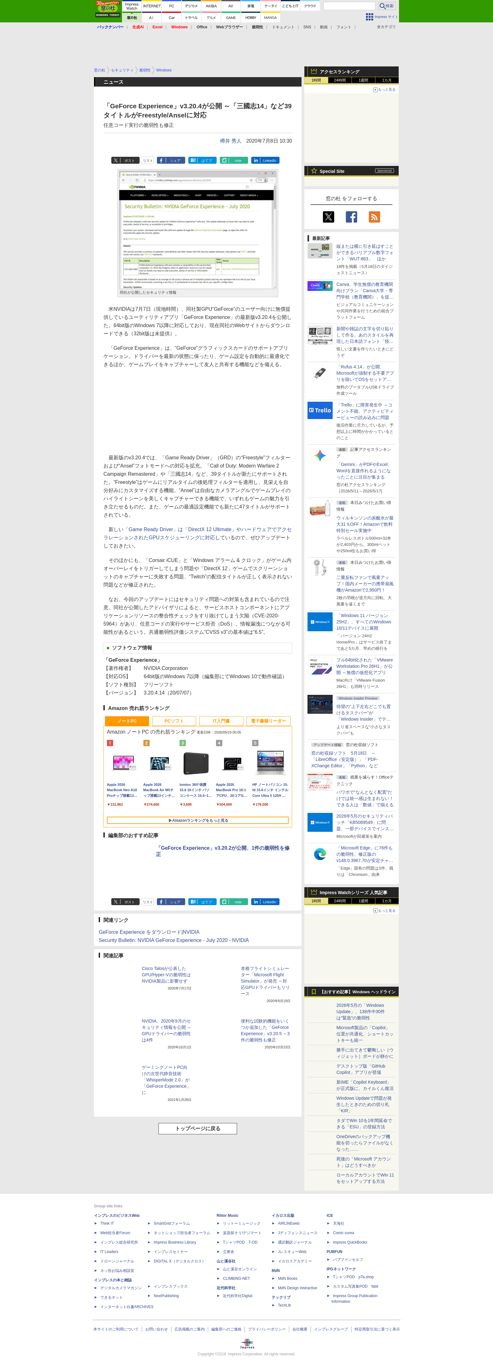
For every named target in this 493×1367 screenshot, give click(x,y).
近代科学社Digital (237, 1296)
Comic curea (343, 1233)
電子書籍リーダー (268, 720)
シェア (175, 160)
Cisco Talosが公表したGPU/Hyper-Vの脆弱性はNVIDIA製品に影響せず (166, 975)
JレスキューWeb (292, 1252)
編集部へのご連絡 (226, 1329)
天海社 (338, 1223)
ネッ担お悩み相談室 (117, 1270)
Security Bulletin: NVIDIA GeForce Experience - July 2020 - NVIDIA (174, 940)
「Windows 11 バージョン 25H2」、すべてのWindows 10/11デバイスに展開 (363, 622)
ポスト (130, 160)
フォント (344, 27)
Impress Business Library (175, 1242)
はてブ (207, 160)
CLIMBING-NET (236, 1278)
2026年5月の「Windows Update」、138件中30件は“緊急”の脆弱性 (360, 1011)
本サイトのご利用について (116, 1329)
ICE (330, 1215)
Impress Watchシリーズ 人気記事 (353, 892)
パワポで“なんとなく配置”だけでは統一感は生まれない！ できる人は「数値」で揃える (365, 798)
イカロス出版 (283, 1215)
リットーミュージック (242, 1223)
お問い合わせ (156, 1329)
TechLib (284, 1305)
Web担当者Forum (115, 1233)
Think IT (107, 1223)
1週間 (363, 80)
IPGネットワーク (341, 1269)
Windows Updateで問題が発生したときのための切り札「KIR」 (364, 1104)
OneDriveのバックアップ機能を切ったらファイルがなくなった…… (365, 1143)
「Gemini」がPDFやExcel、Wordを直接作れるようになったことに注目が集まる (364, 470)
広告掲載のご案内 (189, 1329)
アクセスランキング (339, 71)
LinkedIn (269, 160)
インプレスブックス (171, 1286)
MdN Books (287, 1278)
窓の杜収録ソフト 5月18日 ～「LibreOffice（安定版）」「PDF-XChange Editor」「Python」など (344, 759)
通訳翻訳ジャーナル (295, 1242)
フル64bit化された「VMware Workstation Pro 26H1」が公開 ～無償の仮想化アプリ (364, 666)
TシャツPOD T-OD (240, 1242)
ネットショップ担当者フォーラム (182, 1233)
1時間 (316, 80)
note (238, 160)
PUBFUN (334, 1252)
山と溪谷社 (226, 1261)
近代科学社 (226, 1288)
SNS (307, 27)
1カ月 (387, 80)
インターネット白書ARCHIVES (126, 1307)
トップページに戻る (197, 1128)
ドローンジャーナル (117, 1261)
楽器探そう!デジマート (242, 1233)
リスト (148, 160)
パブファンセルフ (348, 1259)
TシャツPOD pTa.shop (353, 1277)
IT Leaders (109, 1252)
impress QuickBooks (350, 1242)
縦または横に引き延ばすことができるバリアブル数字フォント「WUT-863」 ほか (365, 252)
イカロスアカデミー (295, 1261)
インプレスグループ (331, 1329)
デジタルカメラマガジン (121, 1288)
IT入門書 (221, 720)
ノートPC (126, 720)
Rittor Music (227, 1215)
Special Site (332, 171)
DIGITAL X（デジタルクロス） (180, 1261)
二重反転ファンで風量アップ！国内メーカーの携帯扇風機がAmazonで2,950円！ (365, 584)
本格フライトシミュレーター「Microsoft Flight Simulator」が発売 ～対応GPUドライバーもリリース (265, 981)
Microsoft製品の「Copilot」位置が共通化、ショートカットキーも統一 (365, 1034)
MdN (276, 1270)
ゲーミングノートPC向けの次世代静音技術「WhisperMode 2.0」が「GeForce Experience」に (166, 1080)
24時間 (340, 80)
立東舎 (228, 1252)
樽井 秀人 (230, 141)
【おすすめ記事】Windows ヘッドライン (358, 992)
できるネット (111, 1297)
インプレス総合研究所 (119, 1242)
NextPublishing (166, 1296)
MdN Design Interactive (297, 1288)
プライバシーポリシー (267, 1329)
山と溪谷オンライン (240, 1269)
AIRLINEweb (289, 1223)
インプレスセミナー (171, 1252)
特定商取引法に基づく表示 (377, 1329)
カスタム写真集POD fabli (355, 1286)
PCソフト (174, 720)
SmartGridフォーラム (172, 1223)
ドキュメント (283, 27)
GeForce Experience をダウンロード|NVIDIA (149, 932)
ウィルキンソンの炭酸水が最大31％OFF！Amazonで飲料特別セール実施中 (365, 524)
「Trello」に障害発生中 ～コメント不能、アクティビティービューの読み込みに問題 (365, 411)
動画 (324, 27)
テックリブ (281, 1297)
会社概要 (299, 1329)
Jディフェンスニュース (298, 1233)
